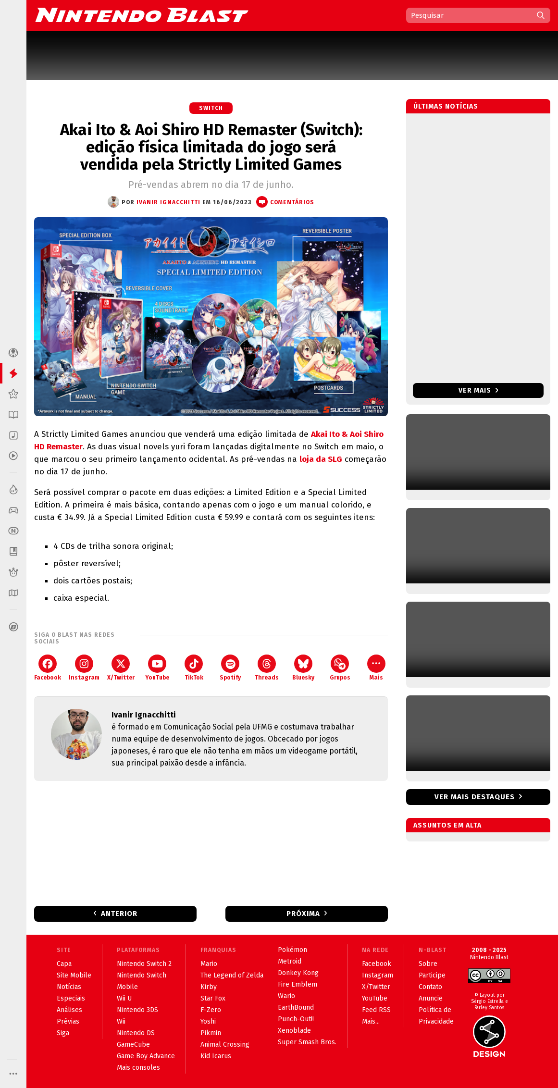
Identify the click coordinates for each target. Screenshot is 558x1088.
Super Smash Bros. (307, 1042)
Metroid (289, 961)
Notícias (69, 987)
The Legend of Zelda (231, 975)
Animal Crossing (224, 1044)
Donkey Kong (298, 973)
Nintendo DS (136, 1033)
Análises (69, 1010)
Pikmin (210, 1033)
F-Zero (210, 1010)
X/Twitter (121, 668)
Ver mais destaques (474, 796)
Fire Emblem (297, 984)
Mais (376, 668)
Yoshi (208, 1021)
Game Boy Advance (146, 1056)
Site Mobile (74, 975)
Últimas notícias (445, 106)
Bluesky (303, 668)
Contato (430, 987)
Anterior (119, 913)
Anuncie (431, 998)
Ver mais (478, 390)
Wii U (124, 998)
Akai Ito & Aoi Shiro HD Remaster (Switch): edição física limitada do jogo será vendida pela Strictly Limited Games (211, 147)
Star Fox (212, 998)
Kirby (208, 987)
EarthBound (296, 1007)
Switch (211, 108)
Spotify (230, 668)
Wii (121, 1021)
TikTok (194, 668)
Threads (267, 668)
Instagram (84, 668)
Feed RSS (376, 1010)
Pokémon (292, 950)
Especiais (71, 998)
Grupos (340, 668)
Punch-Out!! (296, 1019)
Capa (64, 964)
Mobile (127, 987)
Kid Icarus (215, 1056)
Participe (432, 975)
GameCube (133, 1044)
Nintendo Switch (141, 975)
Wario (286, 996)
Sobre (428, 964)
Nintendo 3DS (137, 1010)
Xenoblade (294, 1030)
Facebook (47, 668)
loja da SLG (320, 459)
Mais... (371, 1021)
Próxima (303, 913)
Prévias (68, 1021)
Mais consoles (138, 1067)
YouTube (157, 668)
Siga (63, 1033)
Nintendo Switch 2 (144, 964)
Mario (208, 964)
